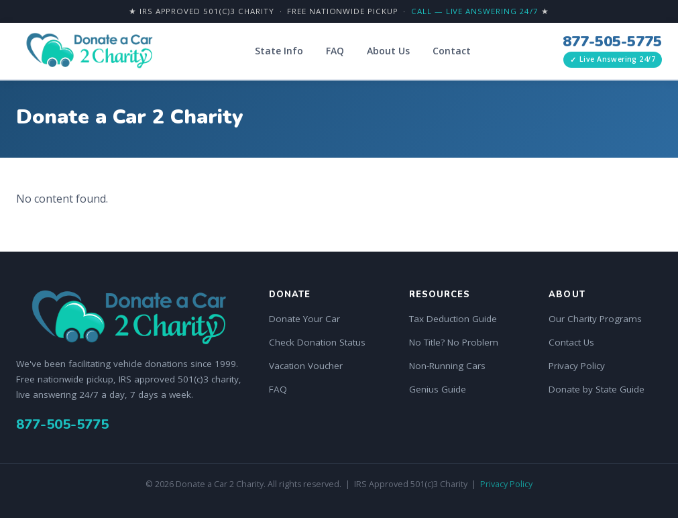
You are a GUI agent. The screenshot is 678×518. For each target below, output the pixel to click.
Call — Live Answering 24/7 (475, 11)
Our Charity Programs (595, 319)
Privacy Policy (577, 366)
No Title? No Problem (453, 342)
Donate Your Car (304, 319)
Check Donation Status (317, 342)
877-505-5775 (612, 42)
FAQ (335, 50)
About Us (388, 50)
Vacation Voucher (306, 366)
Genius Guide (437, 389)
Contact (452, 50)
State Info (279, 50)
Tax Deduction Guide (453, 319)
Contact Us (571, 342)
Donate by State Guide (596, 389)
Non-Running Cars (447, 366)
